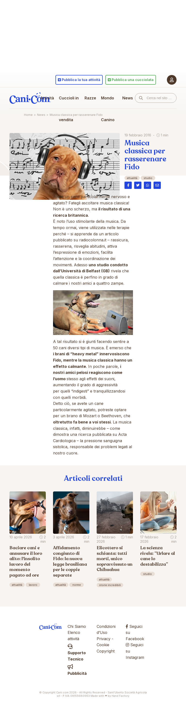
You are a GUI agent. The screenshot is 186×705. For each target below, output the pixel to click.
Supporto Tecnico (77, 652)
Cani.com (30, 98)
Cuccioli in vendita (69, 109)
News (127, 98)
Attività (47, 98)
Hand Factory (120, 696)
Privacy (103, 638)
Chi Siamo (77, 626)
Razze (90, 98)
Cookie (103, 644)
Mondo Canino (108, 109)
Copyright (106, 651)
